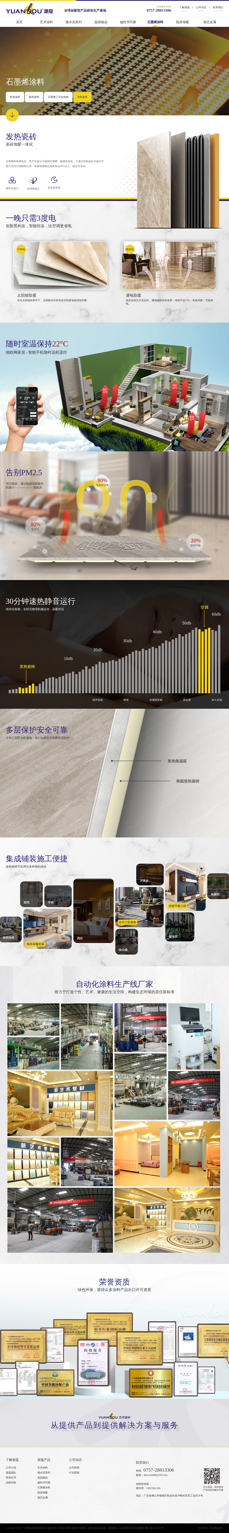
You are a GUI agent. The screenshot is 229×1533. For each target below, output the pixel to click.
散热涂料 (34, 97)
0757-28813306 (159, 10)
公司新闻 (74, 1467)
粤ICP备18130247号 (154, 1528)
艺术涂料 (46, 23)
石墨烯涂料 (155, 23)
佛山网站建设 (216, 1528)
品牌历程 (11, 1482)
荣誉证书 (11, 1477)
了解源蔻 (184, 9)
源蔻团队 (11, 1472)
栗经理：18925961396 (148, 1488)
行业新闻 (74, 1472)
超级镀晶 (101, 23)
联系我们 (218, 9)
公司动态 (201, 9)
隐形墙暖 (182, 23)
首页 (19, 23)
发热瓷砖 (82, 97)
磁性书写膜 (128, 23)
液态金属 (209, 23)
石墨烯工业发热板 (58, 97)
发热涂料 (15, 97)
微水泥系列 (74, 23)
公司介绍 (11, 1467)
